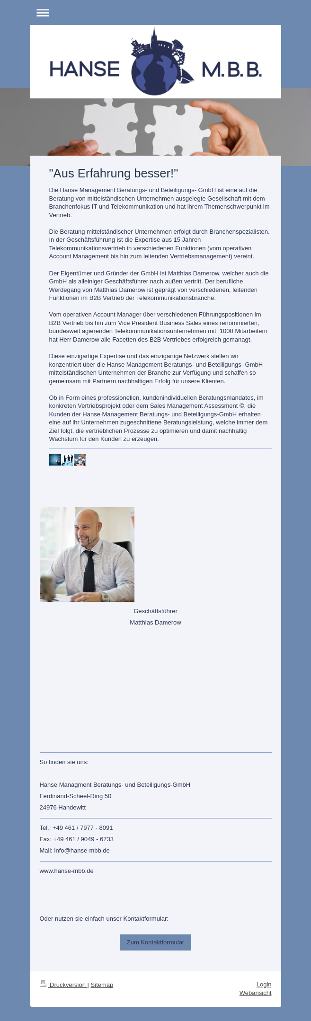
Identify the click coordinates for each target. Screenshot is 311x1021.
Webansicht (256, 992)
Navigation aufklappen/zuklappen (156, 12)
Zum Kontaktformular (155, 942)
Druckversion (64, 984)
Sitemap (102, 984)
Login (264, 984)
